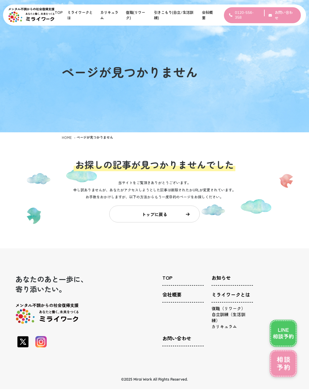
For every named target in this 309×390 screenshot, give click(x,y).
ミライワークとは (228, 294)
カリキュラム (222, 319)
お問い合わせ (175, 333)
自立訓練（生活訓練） (230, 311)
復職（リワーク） (226, 304)
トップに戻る (166, 215)
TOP (59, 12)
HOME (66, 137)
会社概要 (170, 294)
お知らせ (220, 280)
